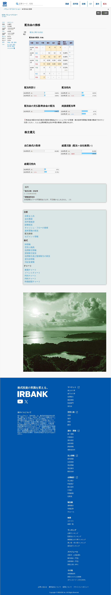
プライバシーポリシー (81, 587)
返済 (69, 418)
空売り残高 (29, 247)
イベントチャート (32, 273)
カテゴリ (71, 521)
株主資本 (71, 487)
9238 (3, 22)
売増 (69, 415)
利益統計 (71, 484)
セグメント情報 (31, 236)
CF (90, 4)
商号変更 (71, 459)
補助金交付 (71, 450)
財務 (83, 4)
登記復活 (71, 468)
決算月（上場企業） (74, 555)
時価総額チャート (32, 281)
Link (3, 44)
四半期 (75, 4)
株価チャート (30, 270)
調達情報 (71, 446)
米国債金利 (71, 573)
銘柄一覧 (71, 524)
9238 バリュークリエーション (9, 15)
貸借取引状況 (30, 253)
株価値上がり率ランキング (77, 539)
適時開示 (71, 505)
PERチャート (30, 276)
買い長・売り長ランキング (77, 543)
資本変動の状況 (31, 231)
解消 (69, 425)
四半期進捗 (29, 222)
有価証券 (71, 509)
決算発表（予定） (74, 561)
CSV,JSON (11, 48)
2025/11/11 (10, 22)
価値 (13, 46)
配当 (3, 36)
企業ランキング (73, 533)
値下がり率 (71, 393)
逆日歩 (70, 406)
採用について (67, 587)
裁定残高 (71, 400)
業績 (67, 4)
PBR (3, 31)
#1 (69, 47)
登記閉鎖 (71, 465)
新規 (69, 422)
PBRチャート (30, 279)
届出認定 (71, 440)
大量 (12, 42)
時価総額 (71, 493)
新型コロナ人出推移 (74, 577)
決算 (10, 44)
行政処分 (71, 437)
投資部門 (71, 403)
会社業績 (29, 219)
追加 (105, 13)
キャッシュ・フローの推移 (36, 228)
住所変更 (71, 462)
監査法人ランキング (74, 536)
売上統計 (71, 480)
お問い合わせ (42, 587)
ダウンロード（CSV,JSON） (77, 580)
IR (8, 44)
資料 (3, 42)
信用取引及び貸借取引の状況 (37, 256)
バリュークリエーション (12, 9)
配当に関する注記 (36, 32)
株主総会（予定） (74, 558)
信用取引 (71, 397)
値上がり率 (71, 390)
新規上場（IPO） (73, 564)
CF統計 (70, 490)
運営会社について (55, 587)
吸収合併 (71, 471)
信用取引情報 (30, 250)
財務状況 (29, 225)
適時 (15, 42)
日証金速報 (29, 262)
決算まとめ (29, 216)
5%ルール (71, 512)
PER (3, 26)
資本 (97, 4)
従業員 (70, 496)
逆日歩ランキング (74, 546)
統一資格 (71, 434)
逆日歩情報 (29, 259)
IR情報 (28, 244)
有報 (8, 42)
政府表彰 (71, 443)
